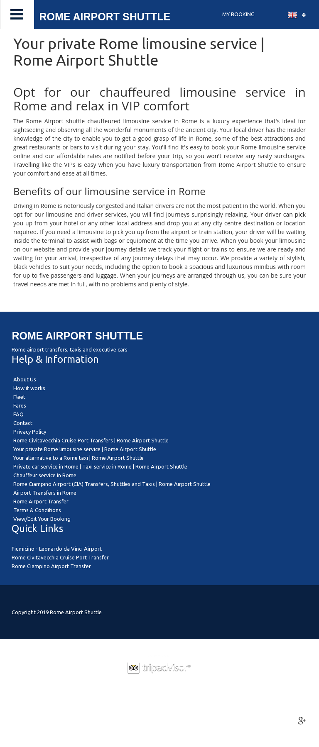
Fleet (19, 397)
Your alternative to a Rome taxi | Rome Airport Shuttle (78, 458)
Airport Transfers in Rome (44, 493)
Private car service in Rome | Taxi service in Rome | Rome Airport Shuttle (100, 466)
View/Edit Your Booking (42, 519)
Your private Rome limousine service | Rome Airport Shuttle (84, 449)
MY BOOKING (238, 14)
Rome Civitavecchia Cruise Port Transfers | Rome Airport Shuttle (91, 440)
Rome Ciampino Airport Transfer (51, 566)
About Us (24, 379)
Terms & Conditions (37, 510)
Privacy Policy (29, 432)
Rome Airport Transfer (41, 501)
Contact (22, 423)
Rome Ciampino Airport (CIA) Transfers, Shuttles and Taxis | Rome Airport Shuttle (112, 484)
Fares (19, 405)
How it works (29, 388)
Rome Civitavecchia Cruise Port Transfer (60, 557)
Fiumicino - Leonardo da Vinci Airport (57, 549)
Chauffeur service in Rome (44, 475)
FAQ (18, 414)
